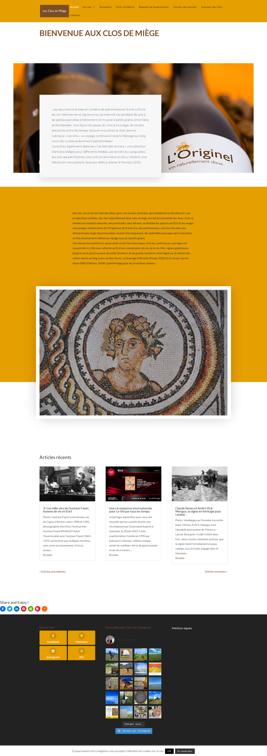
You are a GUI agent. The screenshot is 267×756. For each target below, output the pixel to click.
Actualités (106, 7)
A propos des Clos (211, 7)
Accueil (74, 7)
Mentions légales (182, 628)
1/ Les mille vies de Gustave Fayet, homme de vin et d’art (66, 509)
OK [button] (169, 751)
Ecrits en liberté (125, 7)
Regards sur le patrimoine (154, 7)
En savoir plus (185, 751)
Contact (75, 15)
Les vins (87, 7)
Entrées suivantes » (216, 571)
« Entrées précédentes (53, 571)
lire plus (47, 554)
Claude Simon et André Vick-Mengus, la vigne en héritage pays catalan (198, 511)
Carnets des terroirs (185, 7)
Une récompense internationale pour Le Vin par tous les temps (130, 509)
